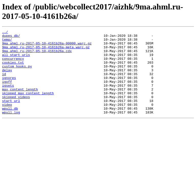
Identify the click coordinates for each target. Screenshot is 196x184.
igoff (7, 92)
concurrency (13, 64)
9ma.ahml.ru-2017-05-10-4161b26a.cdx (37, 55)
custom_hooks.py (17, 74)
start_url (11, 115)
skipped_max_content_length (28, 106)
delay (7, 78)
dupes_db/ (11, 37)
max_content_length (20, 101)
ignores (9, 87)
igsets (8, 97)
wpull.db (10, 124)
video (7, 120)
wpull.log (11, 129)
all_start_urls (16, 60)
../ (5, 32)
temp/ (7, 41)
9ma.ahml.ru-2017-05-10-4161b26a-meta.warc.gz (46, 51)
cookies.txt (13, 69)
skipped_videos (16, 110)
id (4, 83)
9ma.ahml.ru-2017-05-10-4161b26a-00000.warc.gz (47, 46)
